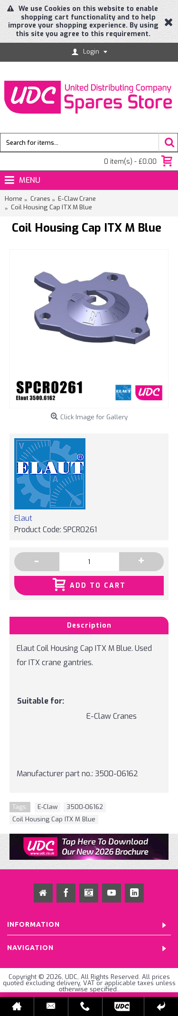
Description (89, 625)
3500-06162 (84, 807)
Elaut (23, 518)
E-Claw (47, 807)
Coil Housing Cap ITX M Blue (53, 819)
